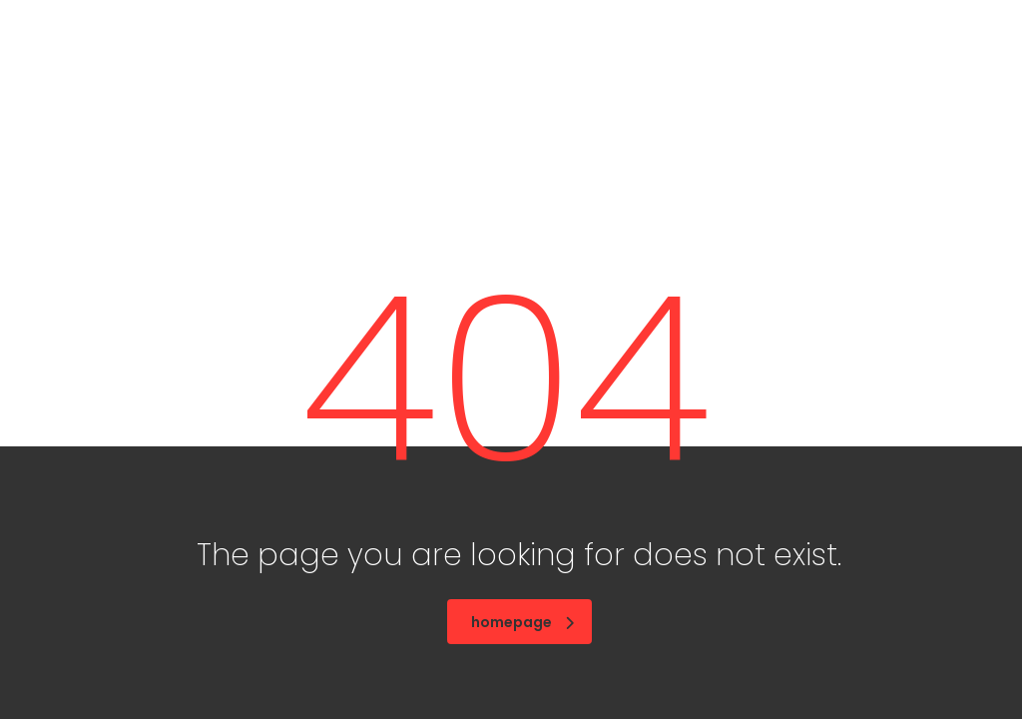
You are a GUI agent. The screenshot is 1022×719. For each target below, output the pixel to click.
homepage (522, 622)
